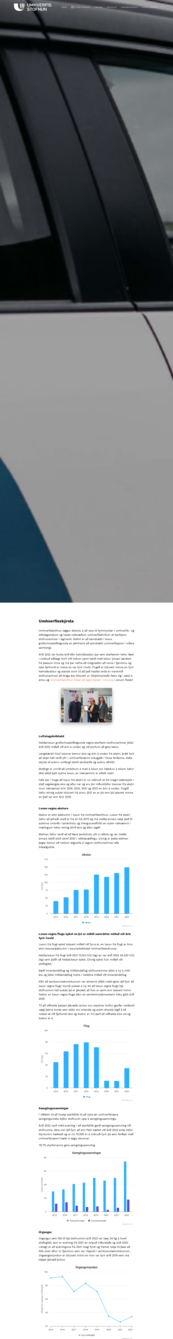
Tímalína (99, 7)
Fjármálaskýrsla (150, 7)
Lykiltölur (111, 7)
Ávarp (64, 7)
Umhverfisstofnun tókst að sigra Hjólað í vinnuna (82, 680)
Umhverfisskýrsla (129, 7)
